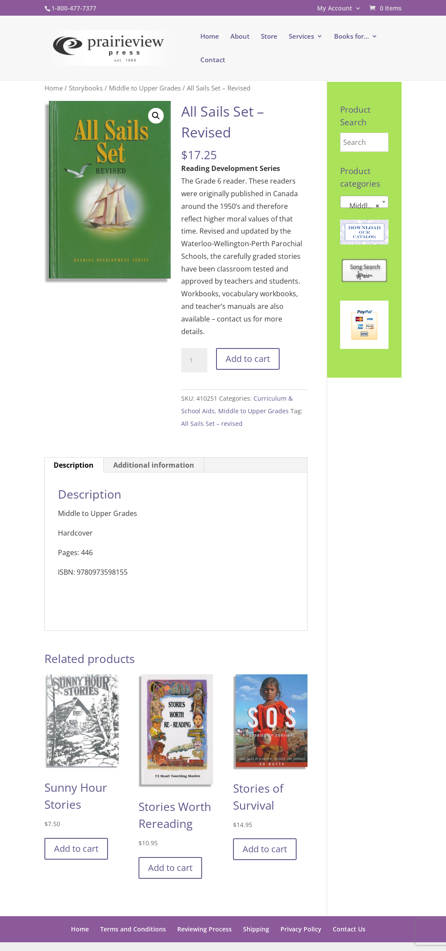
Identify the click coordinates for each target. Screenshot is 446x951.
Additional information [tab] (153, 465)
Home (209, 36)
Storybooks (86, 88)
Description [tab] (74, 465)
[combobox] (364, 202)
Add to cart (248, 359)
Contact (212, 60)
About (240, 36)
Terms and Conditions (133, 929)
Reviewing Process (204, 929)
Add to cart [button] (76, 848)
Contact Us (349, 929)
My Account (334, 8)
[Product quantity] (194, 360)
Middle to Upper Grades (145, 88)
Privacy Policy (300, 929)
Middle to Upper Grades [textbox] (366, 206)
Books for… (351, 36)
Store (269, 36)
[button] (156, 116)
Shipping (256, 929)
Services (301, 36)
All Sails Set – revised (212, 423)
